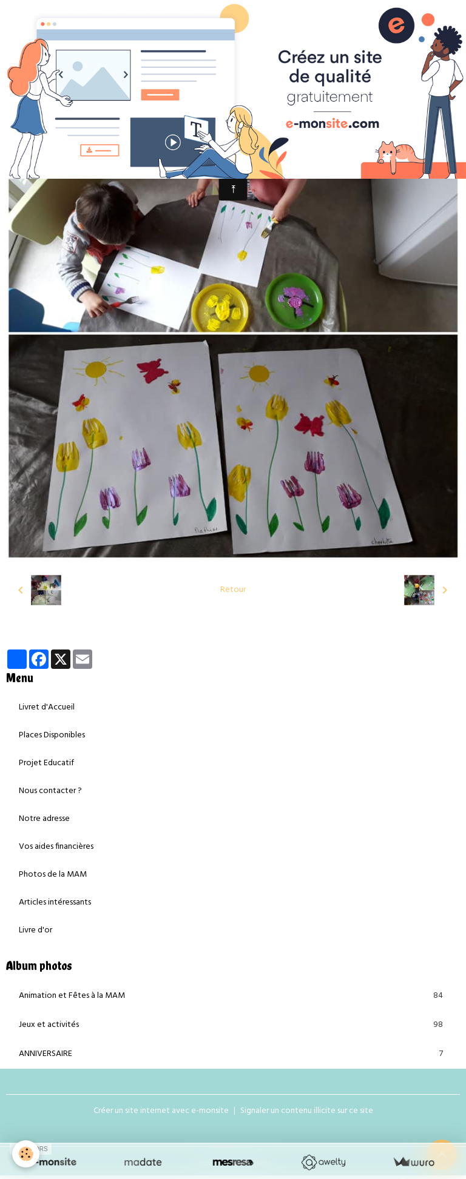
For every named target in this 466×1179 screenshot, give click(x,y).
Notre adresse (44, 819)
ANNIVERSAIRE (233, 1054)
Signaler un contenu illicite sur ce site (306, 1111)
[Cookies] (25, 1153)
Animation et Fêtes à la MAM (233, 996)
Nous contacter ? (50, 791)
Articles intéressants (55, 902)
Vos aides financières (56, 847)
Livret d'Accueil (47, 707)
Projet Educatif (46, 763)
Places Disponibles (52, 735)
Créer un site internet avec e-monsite (161, 1111)
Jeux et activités (233, 1025)
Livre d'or (35, 930)
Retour (233, 590)
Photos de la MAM (53, 875)
